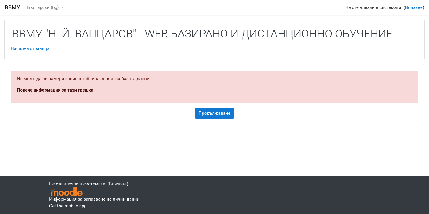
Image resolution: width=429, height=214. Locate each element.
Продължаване (215, 113)
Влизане (414, 7)
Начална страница (30, 48)
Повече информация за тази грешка (55, 90)
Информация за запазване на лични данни (94, 199)
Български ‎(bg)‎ (43, 7)
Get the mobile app (68, 206)
